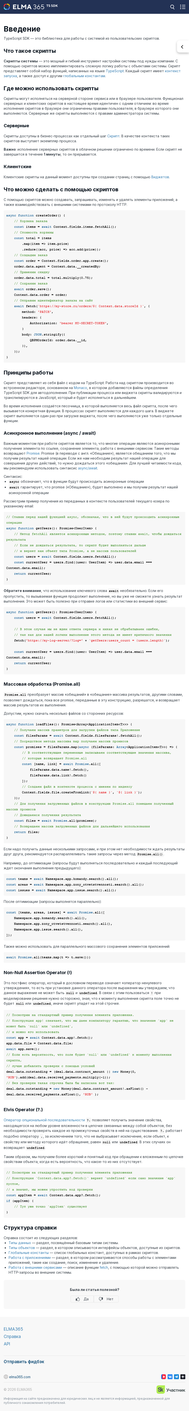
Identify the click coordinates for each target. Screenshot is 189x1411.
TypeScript (115, 71)
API (7, 1343)
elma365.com (17, 1377)
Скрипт (113, 136)
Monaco (80, 388)
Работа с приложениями (30, 1257)
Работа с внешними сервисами (35, 1267)
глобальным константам (84, 76)
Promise (33, 453)
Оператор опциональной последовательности (44, 1120)
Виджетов (160, 177)
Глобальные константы (29, 1252)
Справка (12, 1336)
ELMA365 (13, 1329)
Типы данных (20, 1243)
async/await (87, 468)
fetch (104, 1267)
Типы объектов (22, 1248)
